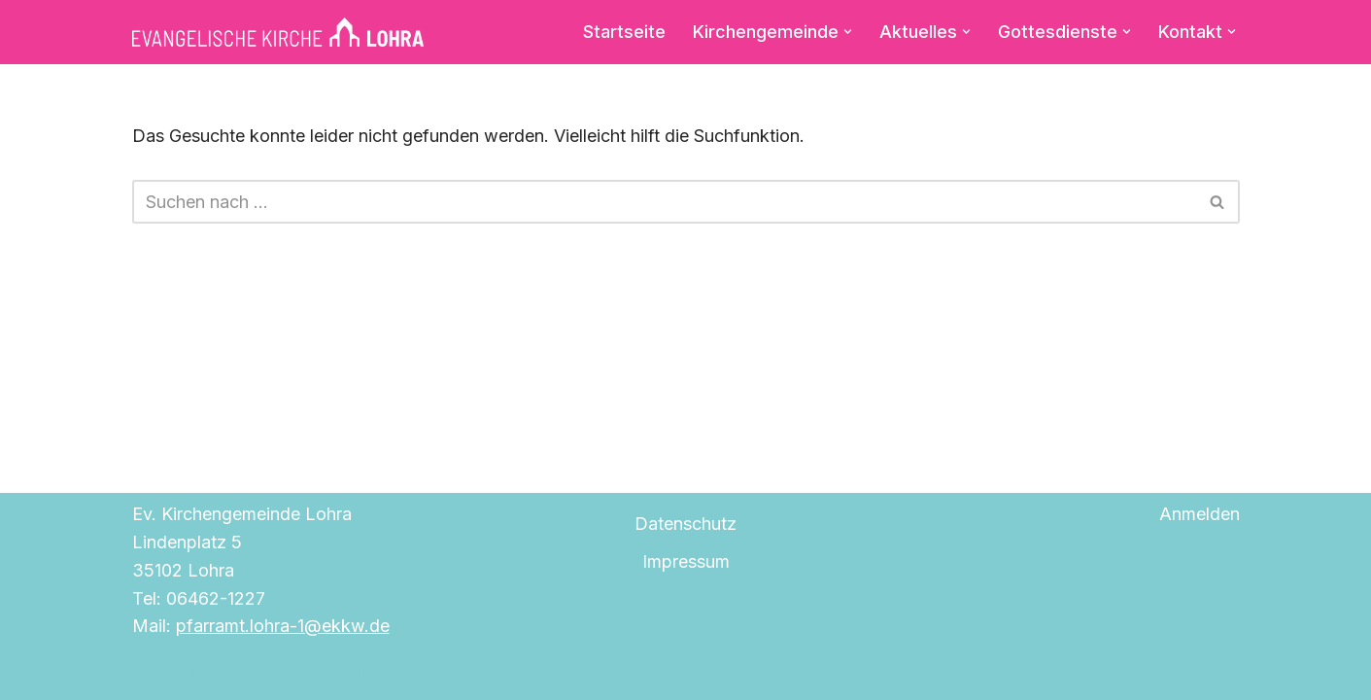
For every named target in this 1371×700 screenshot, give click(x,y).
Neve (153, 673)
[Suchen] (664, 202)
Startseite (624, 31)
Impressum (686, 561)
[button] (847, 31)
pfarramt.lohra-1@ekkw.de (283, 625)
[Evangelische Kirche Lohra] (278, 32)
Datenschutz (685, 523)
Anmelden (1199, 514)
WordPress (361, 673)
